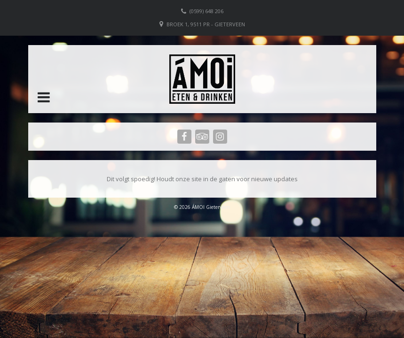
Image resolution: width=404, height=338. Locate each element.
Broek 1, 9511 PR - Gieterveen (205, 24)
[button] (44, 97)
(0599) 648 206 (206, 11)
